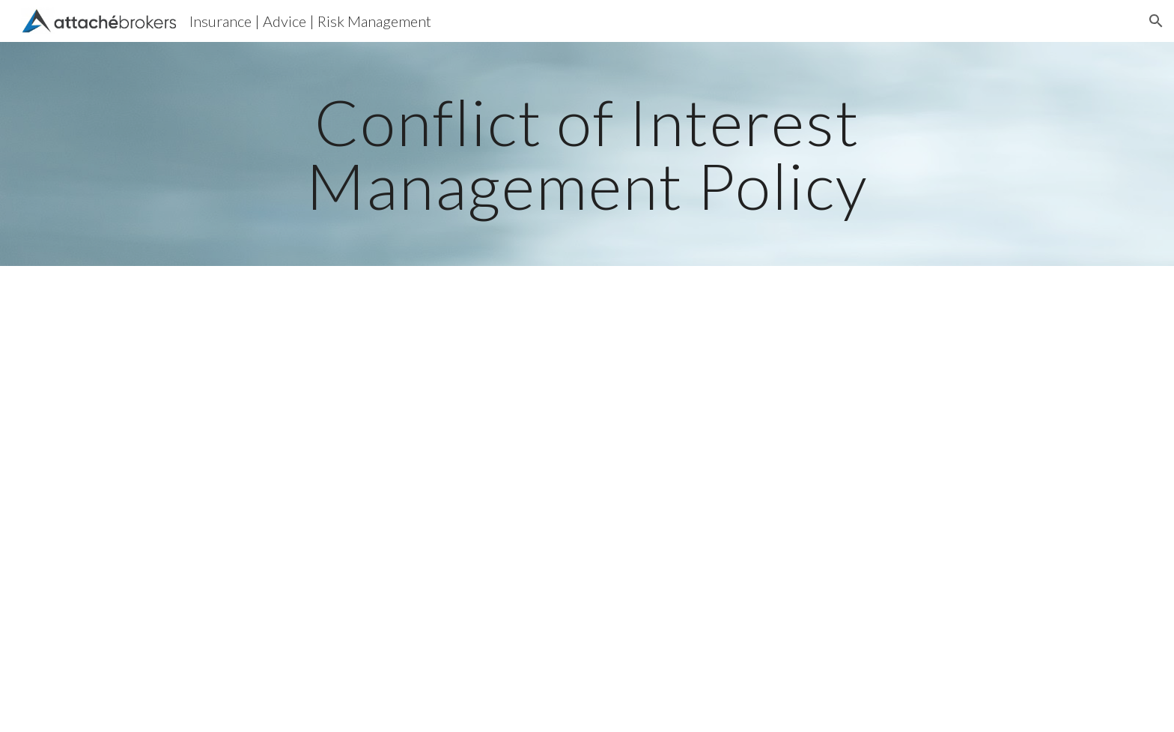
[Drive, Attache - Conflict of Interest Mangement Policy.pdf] (587, 499)
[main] (587, 154)
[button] (1156, 21)
